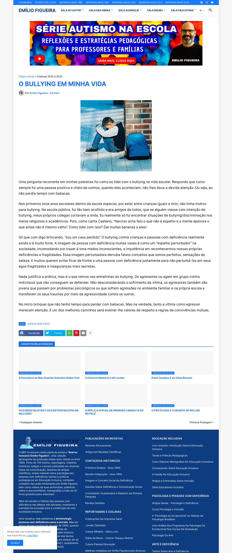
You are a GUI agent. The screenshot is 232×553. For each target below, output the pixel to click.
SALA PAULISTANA (182, 10)
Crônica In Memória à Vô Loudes (104, 377)
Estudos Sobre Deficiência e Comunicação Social (113, 486)
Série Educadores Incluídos (168, 487)
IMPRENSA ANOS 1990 (97, 2)
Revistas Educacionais (98, 445)
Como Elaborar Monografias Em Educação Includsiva (182, 461)
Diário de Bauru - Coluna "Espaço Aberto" (109, 537)
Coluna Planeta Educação (100, 544)
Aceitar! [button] (15, 542)
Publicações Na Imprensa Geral (103, 518)
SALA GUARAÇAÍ (128, 10)
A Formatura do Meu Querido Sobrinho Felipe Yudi (49, 377)
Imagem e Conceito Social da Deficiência (109, 480)
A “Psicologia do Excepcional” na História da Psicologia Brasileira (177, 517)
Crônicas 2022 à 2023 (49, 76)
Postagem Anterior (31, 422)
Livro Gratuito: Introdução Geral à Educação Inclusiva (177, 447)
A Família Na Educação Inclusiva (171, 474)
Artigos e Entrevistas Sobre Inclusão (173, 480)
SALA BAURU (155, 10)
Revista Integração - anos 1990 (103, 474)
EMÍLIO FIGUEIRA (37, 10)
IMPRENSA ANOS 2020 (177, 2)
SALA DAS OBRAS (99, 10)
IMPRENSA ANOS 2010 (150, 2)
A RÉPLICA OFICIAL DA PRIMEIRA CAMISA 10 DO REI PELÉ (114, 412)
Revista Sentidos (95, 503)
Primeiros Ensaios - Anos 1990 (102, 467)
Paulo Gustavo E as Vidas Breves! (172, 377)
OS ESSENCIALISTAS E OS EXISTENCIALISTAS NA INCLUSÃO (49, 412)
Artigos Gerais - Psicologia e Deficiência (175, 503)
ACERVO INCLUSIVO (45, 2)
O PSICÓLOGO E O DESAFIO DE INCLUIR (176, 410)
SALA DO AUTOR (71, 10)
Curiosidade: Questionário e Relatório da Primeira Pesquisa (113, 495)
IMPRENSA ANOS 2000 (124, 2)
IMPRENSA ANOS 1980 (71, 2)
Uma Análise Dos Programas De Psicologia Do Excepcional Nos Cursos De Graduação (178, 527)
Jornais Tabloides (95, 525)
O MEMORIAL (25, 2)
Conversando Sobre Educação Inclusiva (175, 468)
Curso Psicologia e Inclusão (168, 509)
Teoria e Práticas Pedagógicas (169, 455)
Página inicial (26, 76)
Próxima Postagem (201, 422)
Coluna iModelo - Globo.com (101, 531)
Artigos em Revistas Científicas (103, 451)
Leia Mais (32, 535)
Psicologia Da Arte (162, 535)
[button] (202, 10)
